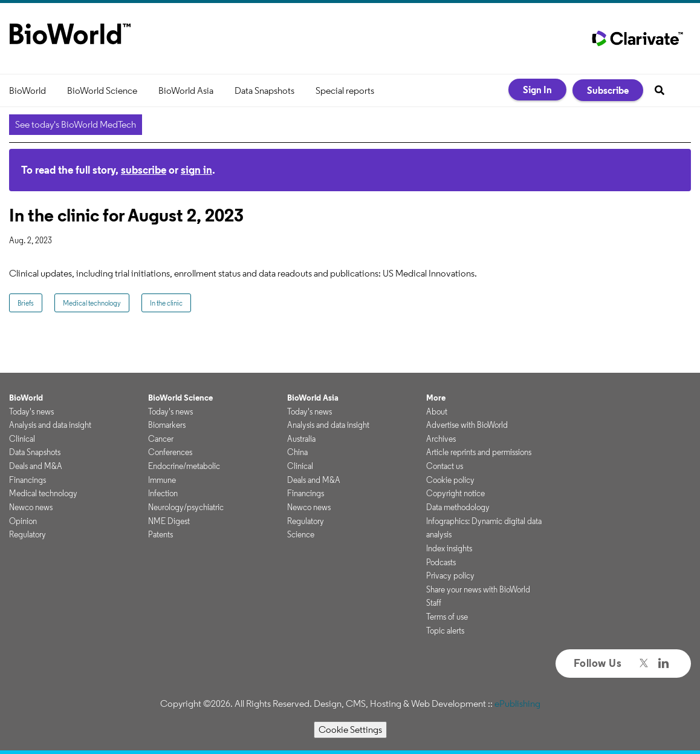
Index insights (449, 548)
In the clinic (166, 302)
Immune (162, 479)
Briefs (26, 302)
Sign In (537, 90)
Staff (433, 602)
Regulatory (27, 534)
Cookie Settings (350, 729)
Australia (301, 438)
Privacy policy (450, 575)
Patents (160, 534)
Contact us (444, 466)
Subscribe (608, 90)
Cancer (160, 438)
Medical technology (92, 302)
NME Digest (169, 521)
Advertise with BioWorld (467, 424)
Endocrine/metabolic (184, 466)
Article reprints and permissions (478, 452)
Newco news (31, 507)
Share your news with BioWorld (478, 589)
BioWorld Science (102, 90)
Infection (163, 493)
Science (300, 534)
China (297, 452)
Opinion (23, 521)
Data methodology (458, 507)
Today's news (31, 411)
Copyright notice (455, 493)
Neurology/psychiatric (186, 507)
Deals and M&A (35, 466)
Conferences (170, 452)
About (436, 411)
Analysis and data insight (50, 424)
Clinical (22, 438)
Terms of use (447, 616)
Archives (441, 438)
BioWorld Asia (185, 90)
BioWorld (27, 90)
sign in (196, 170)
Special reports (345, 90)
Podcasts (441, 562)
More (436, 397)
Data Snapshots (264, 90)
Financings (27, 479)
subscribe (143, 170)
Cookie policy (450, 479)
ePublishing (517, 703)
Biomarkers (167, 424)
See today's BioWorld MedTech (75, 124)
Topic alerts (445, 630)
